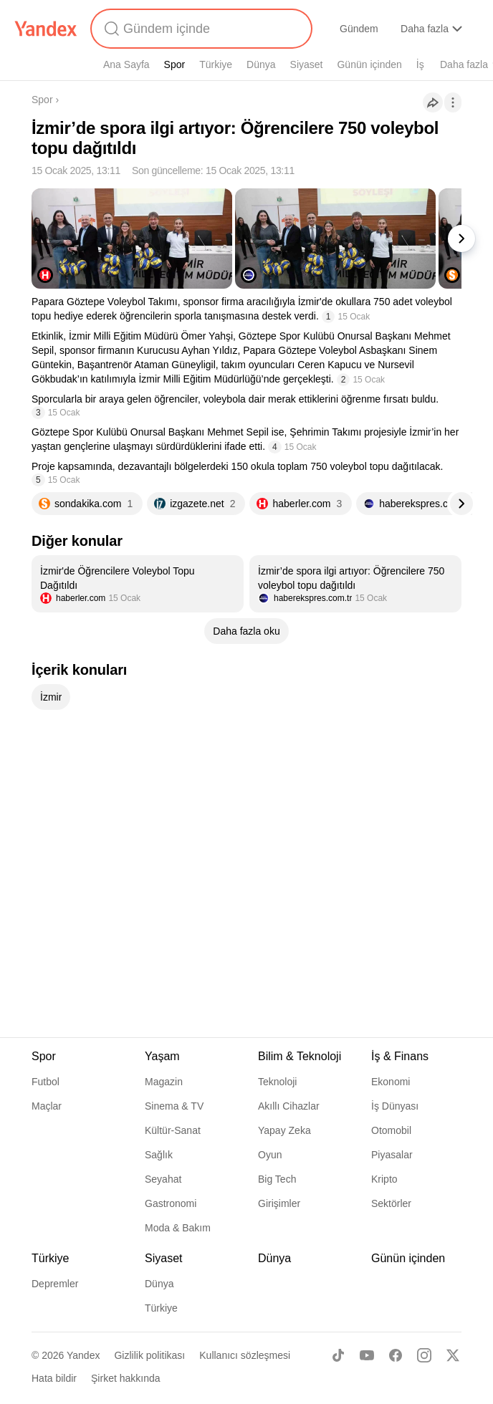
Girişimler (279, 1203)
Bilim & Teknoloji (299, 1056)
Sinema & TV (174, 1106)
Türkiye (215, 64)
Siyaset (306, 64)
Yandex (83, 1355)
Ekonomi (390, 1081)
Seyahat (163, 1179)
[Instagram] (424, 1355)
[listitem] (138, 583)
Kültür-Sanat (173, 1130)
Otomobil (391, 1130)
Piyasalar (392, 1154)
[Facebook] (395, 1355)
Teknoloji (277, 1081)
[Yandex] (45, 29)
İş (420, 64)
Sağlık (159, 1154)
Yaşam (162, 1056)
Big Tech (277, 1179)
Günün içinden (369, 64)
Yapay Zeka (284, 1130)
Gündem (359, 28)
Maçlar (47, 1106)
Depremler (55, 1283)
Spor (175, 64)
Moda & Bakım (178, 1228)
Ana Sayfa (126, 64)
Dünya (261, 64)
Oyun (270, 1154)
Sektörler (391, 1203)
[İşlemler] (452, 102)
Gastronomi (170, 1203)
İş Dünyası (394, 1106)
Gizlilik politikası (149, 1355)
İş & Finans (400, 1056)
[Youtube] (367, 1355)
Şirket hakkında (126, 1378)
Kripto (384, 1179)
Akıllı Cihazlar (289, 1106)
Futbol (45, 1081)
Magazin (164, 1081)
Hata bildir (54, 1378)
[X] (453, 1355)
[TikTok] (338, 1355)
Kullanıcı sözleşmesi (244, 1355)
